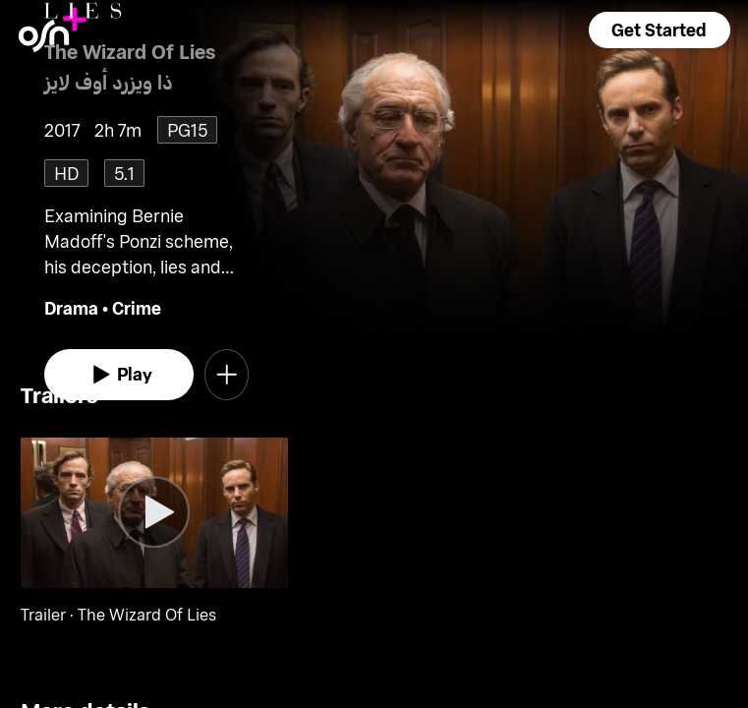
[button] (659, 30)
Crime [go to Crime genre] (136, 308)
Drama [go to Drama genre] (71, 308)
